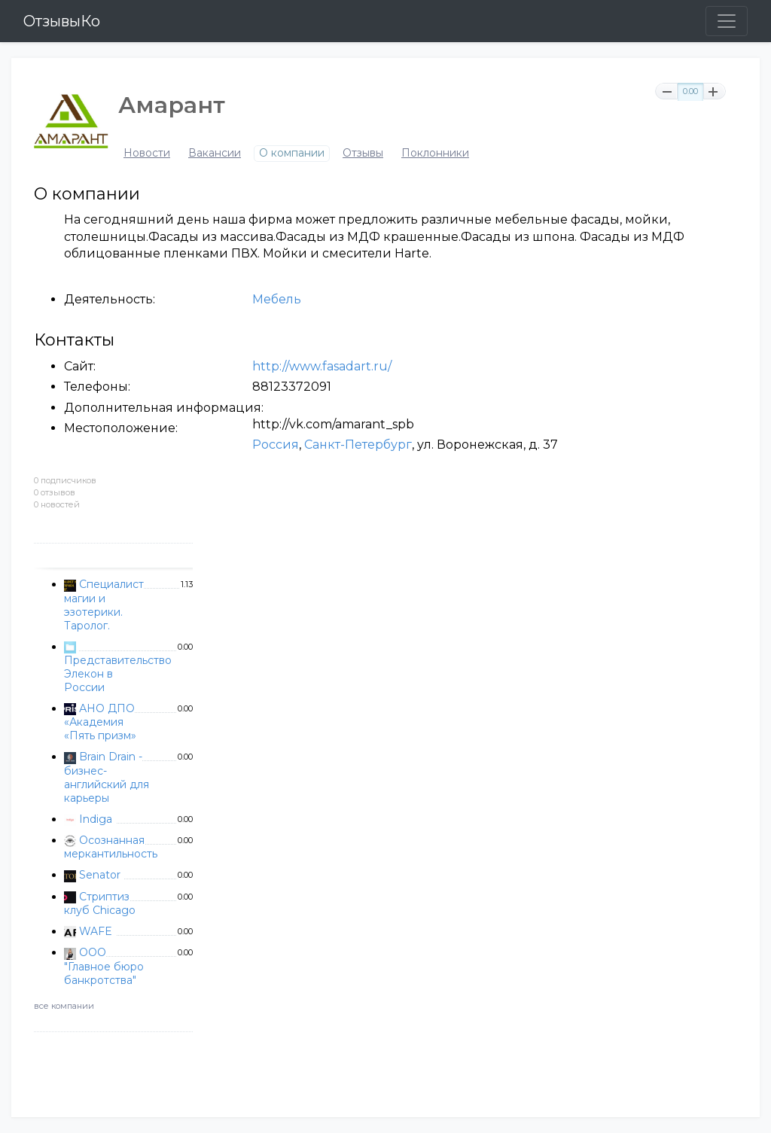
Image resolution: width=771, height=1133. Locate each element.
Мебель (276, 299)
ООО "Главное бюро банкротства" (104, 966)
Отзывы (363, 153)
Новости (146, 153)
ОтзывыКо (61, 21)
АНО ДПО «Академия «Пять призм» (100, 722)
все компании (64, 1006)
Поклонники (435, 153)
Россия (275, 444)
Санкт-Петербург (358, 444)
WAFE (95, 931)
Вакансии (214, 153)
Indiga (95, 819)
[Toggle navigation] (726, 21)
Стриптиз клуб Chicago (100, 903)
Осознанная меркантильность (110, 846)
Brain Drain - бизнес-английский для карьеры (106, 777)
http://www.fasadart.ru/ (322, 366)
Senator (99, 875)
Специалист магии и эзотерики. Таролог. (104, 604)
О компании (292, 153)
